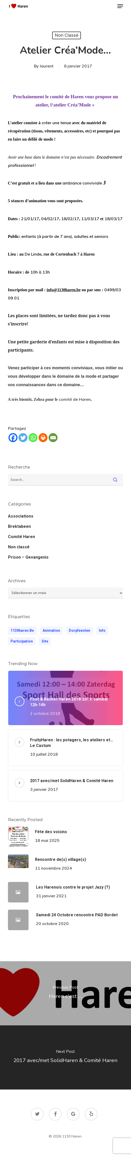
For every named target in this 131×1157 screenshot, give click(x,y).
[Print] (43, 437)
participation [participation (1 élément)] (22, 641)
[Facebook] (12, 437)
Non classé (66, 35)
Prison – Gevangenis (28, 557)
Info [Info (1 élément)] (102, 630)
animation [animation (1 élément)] (51, 630)
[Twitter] (22, 437)
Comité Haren (21, 536)
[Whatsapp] (33, 437)
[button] (120, 6)
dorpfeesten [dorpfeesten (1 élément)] (79, 630)
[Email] (53, 437)
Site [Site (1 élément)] (45, 641)
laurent (46, 66)
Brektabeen (19, 526)
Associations (20, 516)
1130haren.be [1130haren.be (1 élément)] (22, 630)
